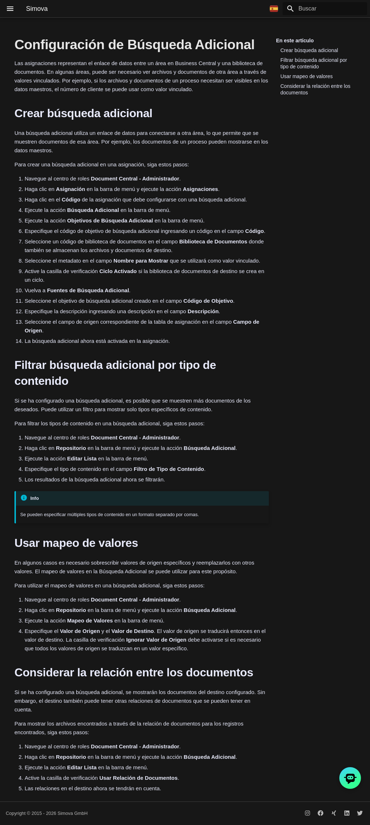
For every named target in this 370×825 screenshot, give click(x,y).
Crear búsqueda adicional (309, 50)
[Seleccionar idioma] (274, 8)
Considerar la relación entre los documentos (315, 89)
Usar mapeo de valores (306, 76)
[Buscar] (325, 8)
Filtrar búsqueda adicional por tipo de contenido (313, 63)
